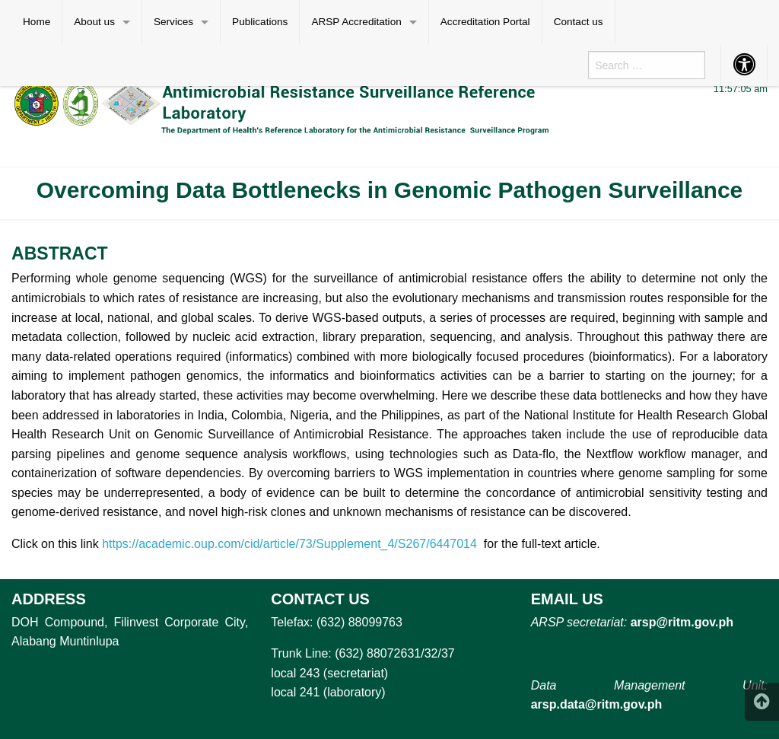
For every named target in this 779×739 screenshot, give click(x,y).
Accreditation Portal (485, 21)
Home (36, 21)
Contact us (578, 21)
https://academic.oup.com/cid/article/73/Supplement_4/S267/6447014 (289, 543)
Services (173, 21)
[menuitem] (36, 22)
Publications (260, 21)
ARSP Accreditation (356, 21)
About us (94, 21)
